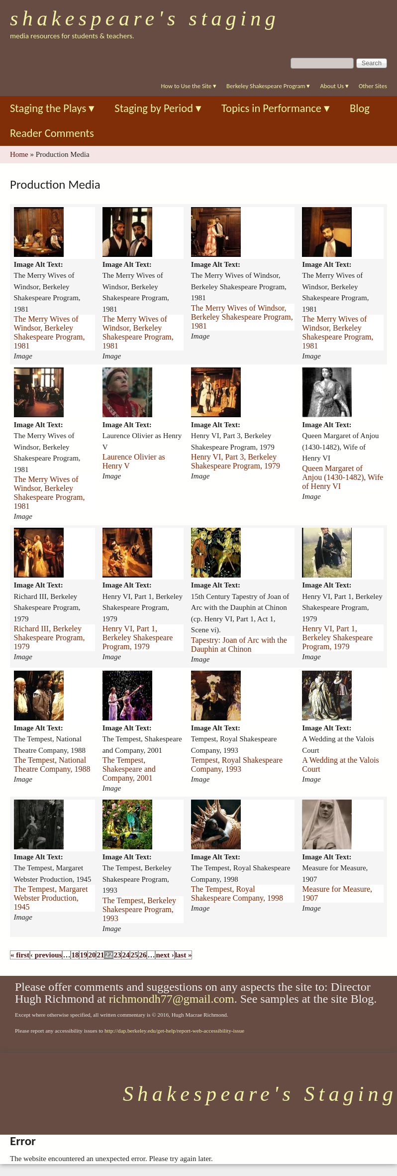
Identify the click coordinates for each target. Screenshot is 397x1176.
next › (165, 955)
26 (142, 955)
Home (19, 154)
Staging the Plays (52, 108)
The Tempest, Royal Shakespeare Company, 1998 (237, 893)
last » (183, 955)
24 (125, 955)
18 (75, 955)
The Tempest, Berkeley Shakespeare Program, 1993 (139, 909)
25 (134, 955)
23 (117, 955)
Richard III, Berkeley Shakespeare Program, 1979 (49, 637)
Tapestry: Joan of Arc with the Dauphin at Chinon (239, 644)
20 (92, 955)
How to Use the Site (188, 86)
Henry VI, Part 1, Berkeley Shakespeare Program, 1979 (137, 637)
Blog (360, 108)
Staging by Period (157, 108)
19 (83, 955)
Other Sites (373, 86)
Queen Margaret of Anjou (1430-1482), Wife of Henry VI (342, 477)
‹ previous (46, 955)
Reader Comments (52, 133)
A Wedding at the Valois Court (340, 764)
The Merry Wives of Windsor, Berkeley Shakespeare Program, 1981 (49, 332)
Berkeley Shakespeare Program (268, 86)
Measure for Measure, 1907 (337, 893)
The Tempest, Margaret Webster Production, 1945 (51, 898)
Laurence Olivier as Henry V (133, 461)
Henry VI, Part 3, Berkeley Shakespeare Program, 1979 (235, 461)
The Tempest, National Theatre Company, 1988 (52, 764)
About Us (334, 86)
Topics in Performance (275, 108)
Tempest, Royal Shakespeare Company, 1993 (237, 764)
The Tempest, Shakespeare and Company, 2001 (129, 769)
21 (100, 955)
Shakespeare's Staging (145, 18)
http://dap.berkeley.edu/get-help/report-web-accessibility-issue (174, 1031)
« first (19, 955)
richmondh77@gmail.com (171, 998)
